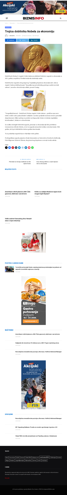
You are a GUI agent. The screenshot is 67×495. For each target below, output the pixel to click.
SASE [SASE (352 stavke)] (39, 460)
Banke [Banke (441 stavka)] (12, 460)
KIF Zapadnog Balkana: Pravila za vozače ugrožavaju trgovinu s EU (36, 427)
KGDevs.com (51, 489)
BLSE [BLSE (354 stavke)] (17, 457)
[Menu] (7, 18)
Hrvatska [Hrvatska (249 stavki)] (59, 457)
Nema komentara (27, 35)
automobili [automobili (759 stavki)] (44, 457)
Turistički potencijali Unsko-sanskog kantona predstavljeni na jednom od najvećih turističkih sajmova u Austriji (38, 268)
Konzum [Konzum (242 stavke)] (22, 457)
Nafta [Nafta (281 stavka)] (7, 457)
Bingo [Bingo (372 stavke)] (7, 460)
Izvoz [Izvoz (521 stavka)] (34, 460)
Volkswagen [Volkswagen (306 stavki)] (53, 457)
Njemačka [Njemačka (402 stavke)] (28, 460)
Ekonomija (8, 27)
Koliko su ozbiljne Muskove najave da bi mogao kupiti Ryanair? (48, 193)
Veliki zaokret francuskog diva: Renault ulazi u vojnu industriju (18, 219)
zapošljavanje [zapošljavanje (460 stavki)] (20, 460)
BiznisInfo (12, 35)
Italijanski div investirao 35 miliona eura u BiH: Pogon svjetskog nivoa (37, 343)
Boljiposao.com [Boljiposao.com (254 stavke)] (35, 457)
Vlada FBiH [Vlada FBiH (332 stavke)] (28, 457)
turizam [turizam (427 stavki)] (44, 460)
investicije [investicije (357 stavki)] (12, 457)
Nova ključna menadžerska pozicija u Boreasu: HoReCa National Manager (38, 352)
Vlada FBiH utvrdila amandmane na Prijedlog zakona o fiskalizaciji (36, 436)
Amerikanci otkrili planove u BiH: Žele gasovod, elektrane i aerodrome (17, 193)
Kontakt (7, 478)
